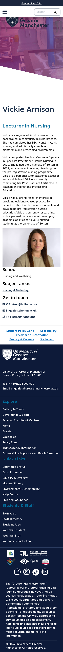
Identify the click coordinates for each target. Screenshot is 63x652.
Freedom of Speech (15, 500)
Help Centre (10, 494)
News (6, 425)
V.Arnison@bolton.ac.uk (20, 304)
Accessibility (48, 330)
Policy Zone (10, 442)
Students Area (12, 524)
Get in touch (15, 298)
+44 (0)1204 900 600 (19, 317)
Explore (10, 401)
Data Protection (13, 472)
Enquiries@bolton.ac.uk (19, 311)
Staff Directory (12, 519)
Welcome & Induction (17, 541)
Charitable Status (14, 466)
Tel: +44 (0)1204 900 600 (18, 383)
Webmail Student (14, 530)
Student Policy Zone (20, 330)
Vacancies (9, 437)
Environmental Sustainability (21, 489)
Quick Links (14, 459)
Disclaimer (47, 339)
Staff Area (9, 513)
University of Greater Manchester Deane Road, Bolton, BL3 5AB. (24, 373)
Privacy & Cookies (21, 339)
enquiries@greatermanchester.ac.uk (34, 388)
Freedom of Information (31, 335)
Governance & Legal (16, 414)
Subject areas (16, 284)
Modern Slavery (13, 483)
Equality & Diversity (15, 478)
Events (7, 431)
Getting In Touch (13, 409)
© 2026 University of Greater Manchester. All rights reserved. (26, 645)
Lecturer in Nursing (26, 126)
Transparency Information (19, 448)
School (10, 270)
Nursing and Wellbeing (17, 276)
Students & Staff (18, 505)
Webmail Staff (12, 535)
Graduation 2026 (31, 3)
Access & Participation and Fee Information (31, 453)
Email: (30, 388)
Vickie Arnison (28, 110)
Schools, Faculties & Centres (21, 420)
